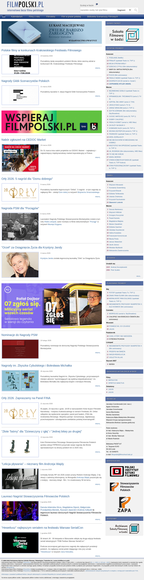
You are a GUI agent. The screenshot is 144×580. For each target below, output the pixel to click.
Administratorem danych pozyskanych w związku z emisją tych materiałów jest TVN (111, 571)
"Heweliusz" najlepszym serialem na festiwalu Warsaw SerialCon (42, 527)
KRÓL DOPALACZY (116, 137)
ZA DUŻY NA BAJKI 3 (117, 125)
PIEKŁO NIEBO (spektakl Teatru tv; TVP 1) (124, 78)
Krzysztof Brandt (115, 191)
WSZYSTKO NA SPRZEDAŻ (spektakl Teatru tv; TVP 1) (125, 147)
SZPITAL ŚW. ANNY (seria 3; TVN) (121, 102)
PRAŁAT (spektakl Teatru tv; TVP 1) (122, 61)
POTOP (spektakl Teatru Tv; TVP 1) (122, 292)
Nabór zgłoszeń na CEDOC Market (23, 139)
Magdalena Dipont (71, 507)
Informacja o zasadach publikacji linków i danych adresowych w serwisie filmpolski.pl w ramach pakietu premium (36, 574)
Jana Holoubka (67, 552)
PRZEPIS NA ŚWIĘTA (117, 351)
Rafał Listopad (50, 222)
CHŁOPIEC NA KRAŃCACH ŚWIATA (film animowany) (124, 318)
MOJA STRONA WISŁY (117, 63)
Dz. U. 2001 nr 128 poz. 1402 (100, 562)
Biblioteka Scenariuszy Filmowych (102, 16)
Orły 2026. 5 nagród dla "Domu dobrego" (27, 178)
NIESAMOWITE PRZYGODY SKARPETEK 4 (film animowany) (125, 347)
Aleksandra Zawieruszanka (119, 250)
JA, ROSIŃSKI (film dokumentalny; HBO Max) (125, 151)
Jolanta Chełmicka (115, 196)
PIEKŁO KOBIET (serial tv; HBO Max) (122, 122)
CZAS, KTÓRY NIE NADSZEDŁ (120, 336)
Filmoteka (50, 16)
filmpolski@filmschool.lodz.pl (122, 454)
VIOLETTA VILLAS (116, 357)
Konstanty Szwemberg (117, 188)
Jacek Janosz (114, 245)
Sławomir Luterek (116, 202)
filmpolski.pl (27, 562)
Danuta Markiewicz (116, 209)
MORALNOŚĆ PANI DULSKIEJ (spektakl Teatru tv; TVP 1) (124, 300)
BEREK (112, 364)
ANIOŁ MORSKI (115, 157)
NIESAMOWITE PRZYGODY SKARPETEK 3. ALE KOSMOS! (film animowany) (125, 305)
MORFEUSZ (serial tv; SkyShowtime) (122, 313)
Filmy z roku (34, 16)
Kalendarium (17, 16)
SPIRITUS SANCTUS (116, 383)
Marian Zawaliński (115, 224)
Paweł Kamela (114, 218)
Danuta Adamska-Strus (50, 507)
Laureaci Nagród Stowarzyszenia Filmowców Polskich (35, 496)
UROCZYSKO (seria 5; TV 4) (119, 105)
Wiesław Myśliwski (115, 247)
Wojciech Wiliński (115, 212)
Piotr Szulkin (115, 270)
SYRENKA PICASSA (116, 339)
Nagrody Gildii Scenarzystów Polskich (25, 81)
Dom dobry (63, 192)
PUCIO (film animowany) (118, 75)
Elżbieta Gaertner (115, 227)
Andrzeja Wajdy (83, 477)
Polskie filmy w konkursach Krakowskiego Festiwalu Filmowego (41, 50)
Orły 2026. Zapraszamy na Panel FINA (25, 398)
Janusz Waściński (115, 242)
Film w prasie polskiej (71, 16)
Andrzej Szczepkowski (119, 267)
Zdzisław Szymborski (116, 230)
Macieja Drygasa (54, 224)
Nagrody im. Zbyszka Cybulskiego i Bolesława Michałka (36, 365)
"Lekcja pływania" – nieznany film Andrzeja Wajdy (32, 464)
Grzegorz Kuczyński (116, 215)
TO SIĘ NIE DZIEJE (116, 154)
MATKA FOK (113, 380)
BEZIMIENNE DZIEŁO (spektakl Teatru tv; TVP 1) (124, 92)
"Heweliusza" (45, 552)
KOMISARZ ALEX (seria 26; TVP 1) (122, 128)
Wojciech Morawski (116, 185)
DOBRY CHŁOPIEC (116, 119)
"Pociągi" (93, 222)
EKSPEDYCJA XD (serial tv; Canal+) (122, 81)
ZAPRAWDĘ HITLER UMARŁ (120, 84)
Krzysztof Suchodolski (117, 199)
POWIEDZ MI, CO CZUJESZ (119, 326)
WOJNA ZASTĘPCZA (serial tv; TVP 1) (123, 131)
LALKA (111, 329)
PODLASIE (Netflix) (116, 58)
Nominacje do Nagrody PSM (19, 335)
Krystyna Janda (46, 258)
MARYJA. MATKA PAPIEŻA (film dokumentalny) (121, 71)
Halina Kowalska (115, 233)
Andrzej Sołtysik (85, 510)
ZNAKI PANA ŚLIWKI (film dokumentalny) (124, 295)
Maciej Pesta (113, 239)
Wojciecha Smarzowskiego (88, 192)
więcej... (138, 276)
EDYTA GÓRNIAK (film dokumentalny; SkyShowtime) (123, 112)
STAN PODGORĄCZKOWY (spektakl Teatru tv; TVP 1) (125, 167)
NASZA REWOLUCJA (117, 354)
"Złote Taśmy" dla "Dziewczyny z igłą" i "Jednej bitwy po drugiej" (41, 431)
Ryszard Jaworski (68, 510)
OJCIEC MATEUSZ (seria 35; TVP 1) (122, 116)
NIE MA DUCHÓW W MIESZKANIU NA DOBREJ (123, 141)
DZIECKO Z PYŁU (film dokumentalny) (123, 66)
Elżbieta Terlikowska (116, 193)
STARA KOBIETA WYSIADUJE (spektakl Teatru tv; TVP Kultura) (123, 161)
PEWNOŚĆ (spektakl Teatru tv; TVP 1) (123, 134)
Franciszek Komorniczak (118, 236)
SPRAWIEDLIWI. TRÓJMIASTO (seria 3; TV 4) (125, 98)
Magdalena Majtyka (116, 221)
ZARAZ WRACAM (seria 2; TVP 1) (121, 108)
